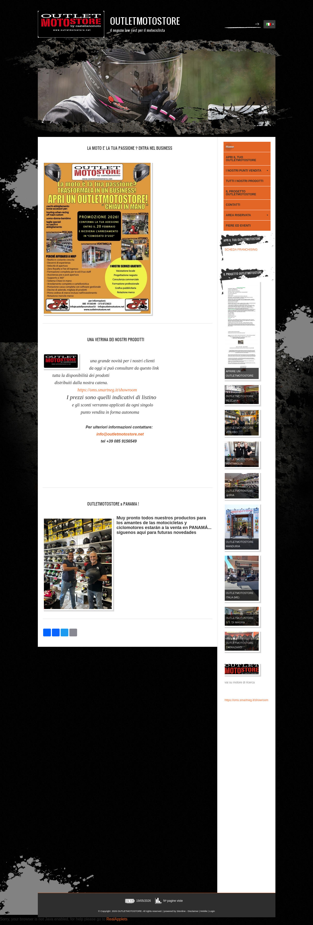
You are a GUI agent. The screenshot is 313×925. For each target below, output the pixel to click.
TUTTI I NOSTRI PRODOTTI (245, 181)
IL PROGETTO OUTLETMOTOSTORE (241, 193)
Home (230, 147)
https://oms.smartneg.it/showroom (106, 389)
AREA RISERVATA (247, 215)
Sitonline (181, 911)
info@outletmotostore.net (120, 434)
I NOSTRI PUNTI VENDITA (247, 170)
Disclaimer (193, 911)
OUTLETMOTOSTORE (145, 21)
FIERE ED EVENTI (238, 225)
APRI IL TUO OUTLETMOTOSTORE (241, 159)
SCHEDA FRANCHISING (241, 249)
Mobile (204, 911)
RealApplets (116, 919)
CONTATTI (233, 204)
